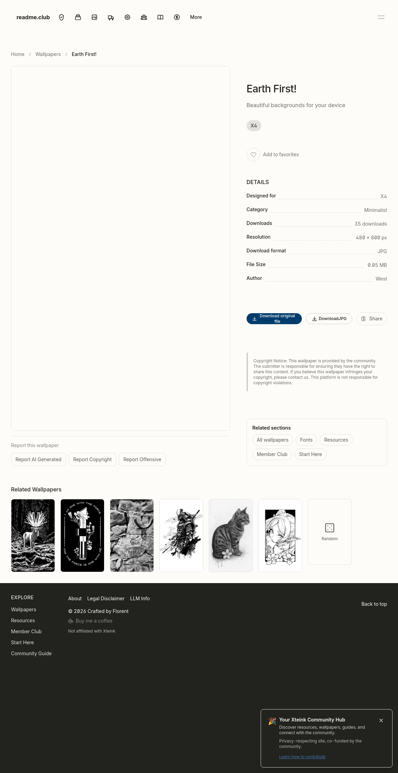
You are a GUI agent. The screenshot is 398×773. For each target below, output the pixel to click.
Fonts (306, 440)
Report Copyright (92, 459)
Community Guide (31, 653)
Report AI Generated (38, 459)
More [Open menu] (196, 17)
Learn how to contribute (363, 756)
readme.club (33, 17)
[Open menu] (381, 17)
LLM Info (140, 598)
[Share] (371, 318)
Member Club (272, 454)
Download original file (273, 318)
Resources (336, 440)
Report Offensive (142, 459)
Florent (120, 611)
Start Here (310, 454)
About (74, 598)
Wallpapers (48, 54)
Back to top (374, 604)
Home (17, 54)
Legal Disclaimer (106, 598)
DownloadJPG (329, 318)
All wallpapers (272, 440)
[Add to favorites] (253, 154)
